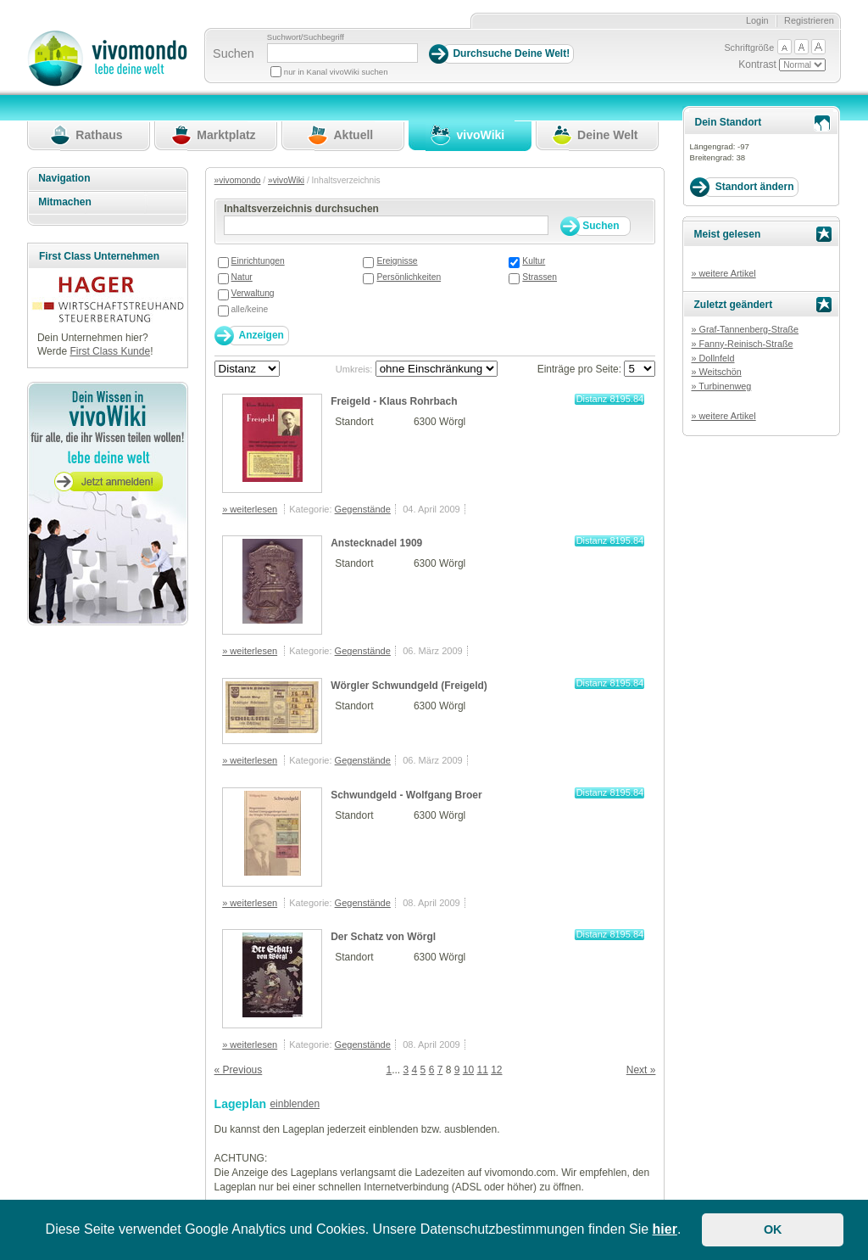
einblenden (295, 1104)
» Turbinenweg (721, 386)
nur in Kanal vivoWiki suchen (336, 71)
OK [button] (773, 1229)
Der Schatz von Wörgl (383, 937)
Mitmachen (65, 202)
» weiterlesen (249, 509)
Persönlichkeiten (408, 277)
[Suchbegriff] (342, 53)
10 (468, 1070)
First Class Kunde (110, 351)
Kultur (533, 261)
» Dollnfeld (712, 358)
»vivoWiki (286, 180)
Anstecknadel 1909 (376, 543)
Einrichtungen (258, 261)
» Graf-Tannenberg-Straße (744, 329)
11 (481, 1070)
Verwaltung (253, 293)
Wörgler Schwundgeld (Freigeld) (409, 686)
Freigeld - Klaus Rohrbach (394, 401)
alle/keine (250, 309)
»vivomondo (237, 180)
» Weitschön (716, 372)
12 (496, 1070)
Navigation (64, 178)
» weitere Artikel (723, 273)
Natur (242, 277)
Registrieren (809, 20)
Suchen (233, 53)
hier (665, 1229)
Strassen (539, 277)
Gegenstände (363, 509)
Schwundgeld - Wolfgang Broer (406, 795)
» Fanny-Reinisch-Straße (742, 344)
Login (757, 20)
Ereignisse (396, 261)
